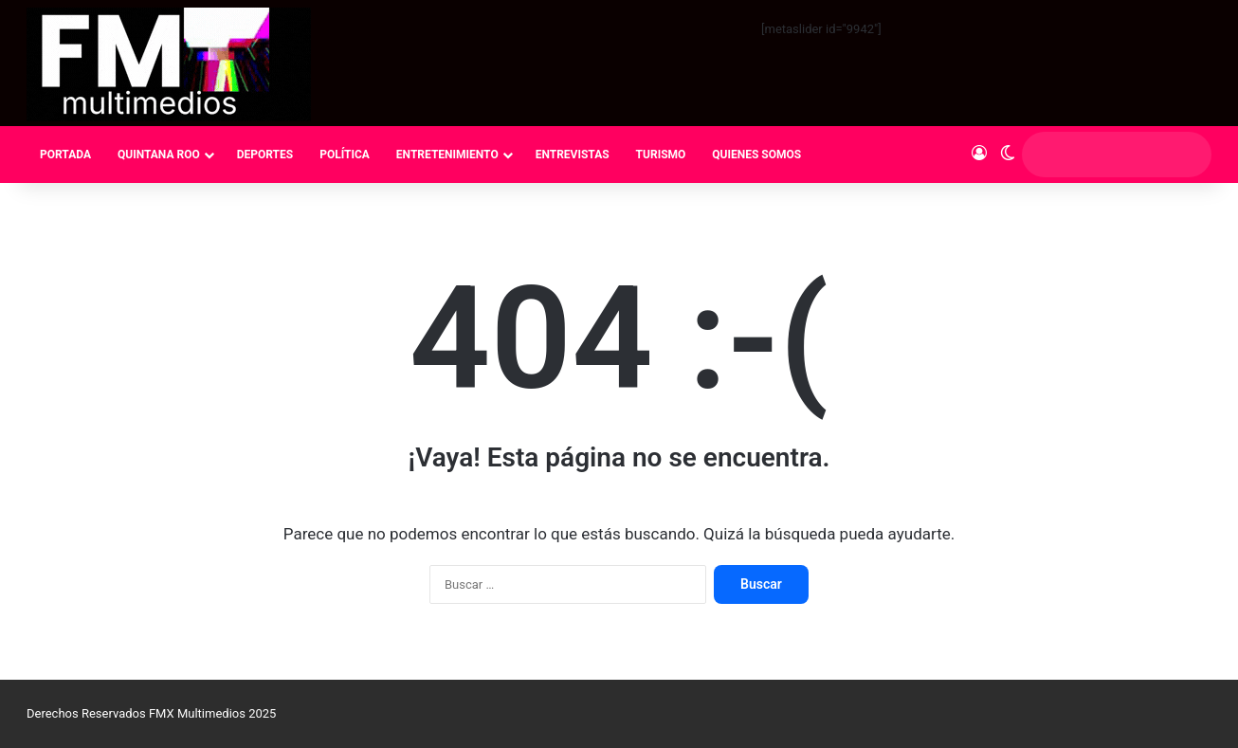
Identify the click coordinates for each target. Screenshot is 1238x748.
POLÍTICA (344, 154)
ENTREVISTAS (573, 154)
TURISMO (661, 154)
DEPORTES (265, 154)
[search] (1098, 154)
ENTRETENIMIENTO (447, 154)
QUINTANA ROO (159, 154)
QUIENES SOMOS (756, 154)
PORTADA (65, 154)
